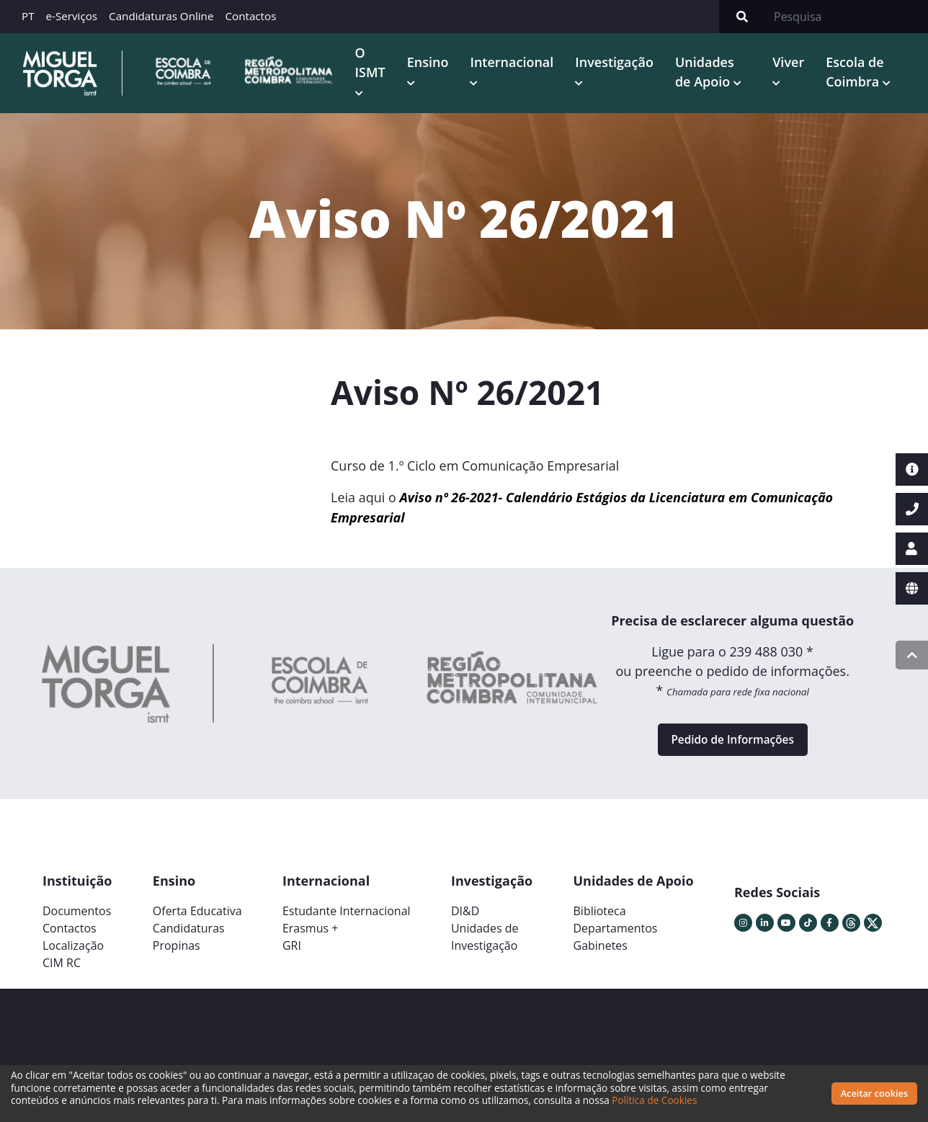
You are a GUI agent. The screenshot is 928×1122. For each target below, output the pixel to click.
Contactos (250, 16)
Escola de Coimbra (857, 73)
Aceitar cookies (875, 1093)
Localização (73, 954)
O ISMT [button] (376, 63)
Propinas (176, 954)
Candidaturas (189, 937)
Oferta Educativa (197, 919)
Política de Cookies (654, 1100)
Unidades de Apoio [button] (710, 73)
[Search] (846, 16)
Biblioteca (600, 919)
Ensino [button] (434, 63)
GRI (291, 954)
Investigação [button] (620, 63)
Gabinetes (601, 954)
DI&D (465, 919)
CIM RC (62, 971)
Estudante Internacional (346, 919)
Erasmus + (310, 937)
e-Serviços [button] (72, 16)
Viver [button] (791, 63)
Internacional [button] (518, 63)
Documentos (77, 919)
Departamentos (616, 937)
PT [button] (28, 16)
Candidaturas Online (161, 16)
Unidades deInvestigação (485, 945)
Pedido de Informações (732, 745)
